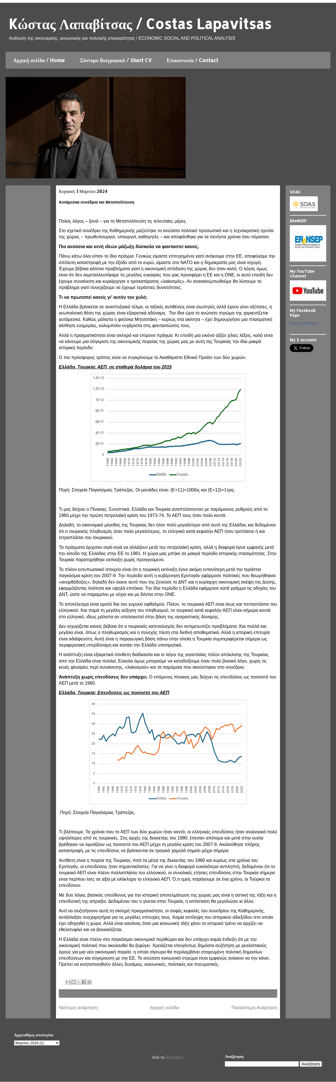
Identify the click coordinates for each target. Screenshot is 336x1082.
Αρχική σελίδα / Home (39, 60)
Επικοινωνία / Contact (192, 60)
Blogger (175, 1057)
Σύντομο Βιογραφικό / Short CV (116, 60)
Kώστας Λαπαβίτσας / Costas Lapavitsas (139, 23)
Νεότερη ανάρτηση (78, 1007)
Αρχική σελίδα (164, 1007)
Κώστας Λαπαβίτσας (304, 323)
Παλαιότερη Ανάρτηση (254, 1007)
